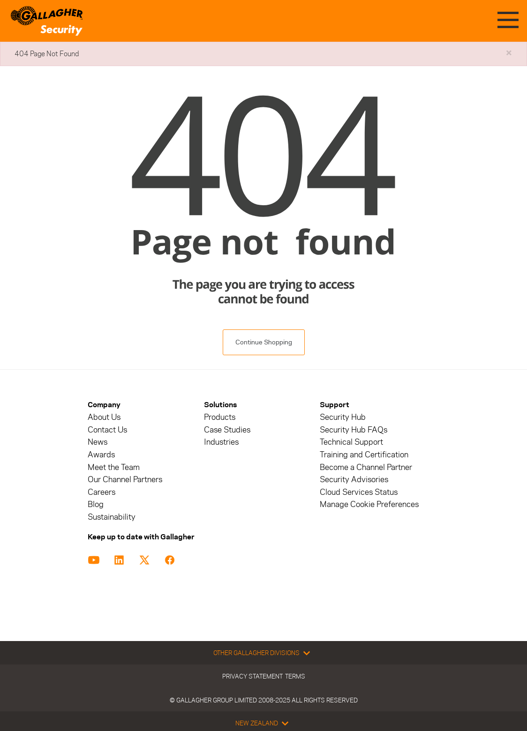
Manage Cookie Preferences (369, 504)
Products (219, 417)
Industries (221, 442)
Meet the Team (114, 467)
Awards (101, 455)
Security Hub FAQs (353, 430)
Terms (295, 676)
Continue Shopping (263, 342)
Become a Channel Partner (366, 467)
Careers (101, 492)
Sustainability (112, 517)
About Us (104, 417)
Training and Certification (364, 455)
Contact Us (107, 430)
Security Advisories (354, 480)
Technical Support (351, 442)
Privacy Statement (252, 676)
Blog (96, 504)
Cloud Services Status (359, 492)
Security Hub (343, 417)
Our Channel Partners (125, 480)
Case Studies (227, 430)
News (97, 442)
